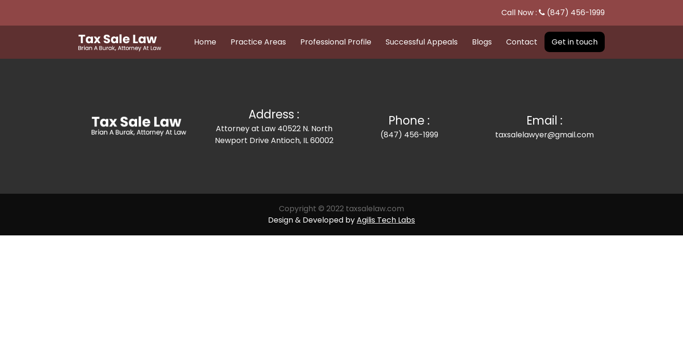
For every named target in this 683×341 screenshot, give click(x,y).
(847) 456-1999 (576, 12)
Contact (521, 41)
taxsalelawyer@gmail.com (544, 134)
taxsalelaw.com (375, 208)
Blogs (482, 41)
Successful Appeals (422, 41)
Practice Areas (258, 41)
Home (205, 41)
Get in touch (575, 41)
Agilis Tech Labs (386, 220)
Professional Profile (335, 41)
